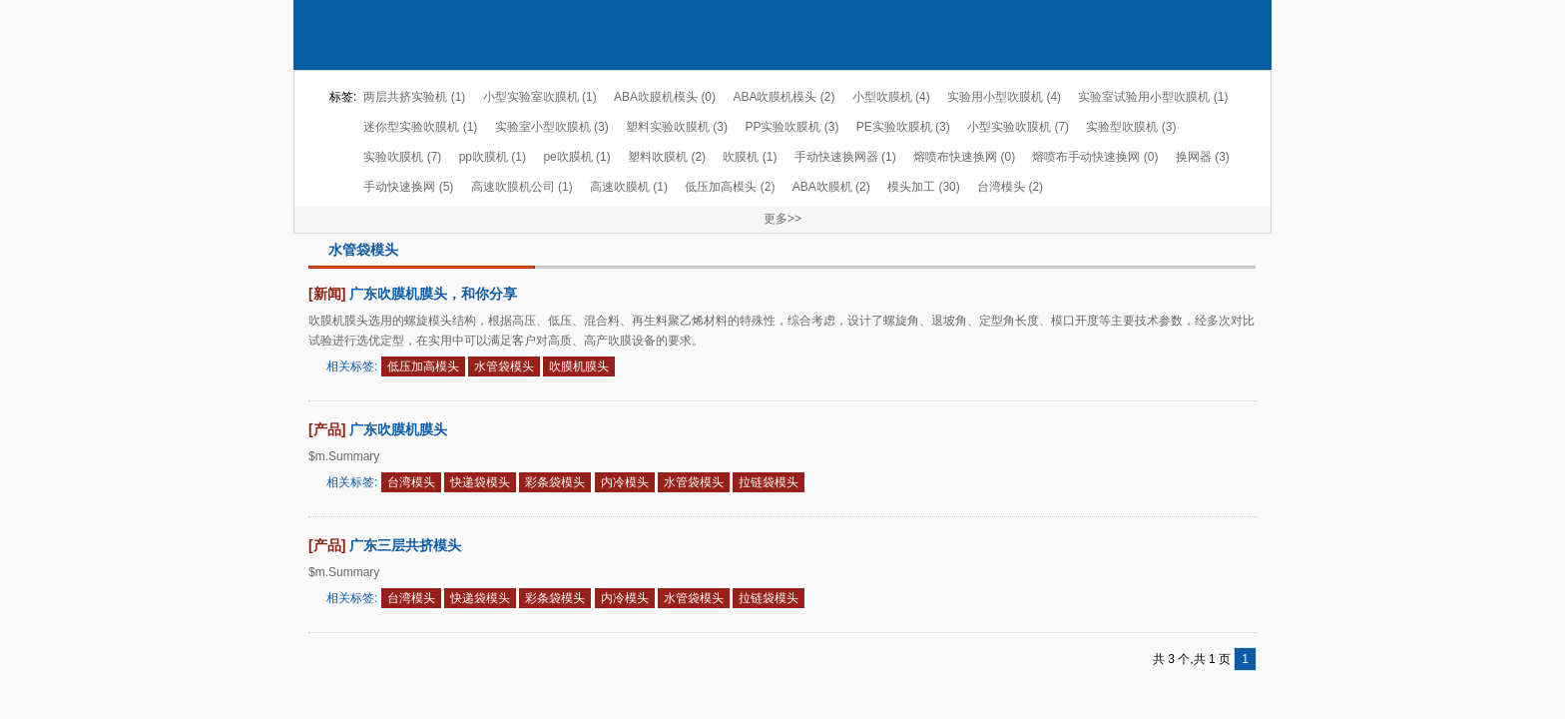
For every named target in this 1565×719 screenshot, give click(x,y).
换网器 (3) (1203, 157)
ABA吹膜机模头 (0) (665, 97)
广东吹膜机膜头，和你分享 (433, 294)
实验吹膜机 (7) (402, 157)
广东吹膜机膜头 (398, 429)
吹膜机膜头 (579, 366)
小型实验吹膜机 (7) (1018, 127)
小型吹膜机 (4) (891, 97)
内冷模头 (625, 482)
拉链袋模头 (768, 482)
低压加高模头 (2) (730, 187)
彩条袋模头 (555, 482)
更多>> (782, 219)
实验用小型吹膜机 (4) (1004, 97)
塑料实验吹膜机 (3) (677, 127)
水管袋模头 (504, 366)
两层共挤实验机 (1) (414, 97)
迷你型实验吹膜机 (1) (420, 127)
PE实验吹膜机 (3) (903, 127)
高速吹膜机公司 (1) (522, 187)
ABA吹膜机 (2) (831, 187)
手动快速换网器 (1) (845, 157)
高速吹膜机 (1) (629, 187)
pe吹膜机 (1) (576, 157)
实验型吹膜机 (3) (1131, 127)
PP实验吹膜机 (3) (791, 127)
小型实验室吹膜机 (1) (540, 97)
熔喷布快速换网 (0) (964, 157)
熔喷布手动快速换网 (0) (1095, 157)
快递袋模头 (480, 482)
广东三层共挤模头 (405, 545)
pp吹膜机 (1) (492, 157)
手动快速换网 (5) (408, 187)
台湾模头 (411, 482)
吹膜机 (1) (750, 157)
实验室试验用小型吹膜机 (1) (1153, 97)
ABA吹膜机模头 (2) (783, 97)
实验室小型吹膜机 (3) (552, 127)
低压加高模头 (423, 366)
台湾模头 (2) (1010, 187)
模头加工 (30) (923, 187)
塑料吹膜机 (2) (667, 157)
